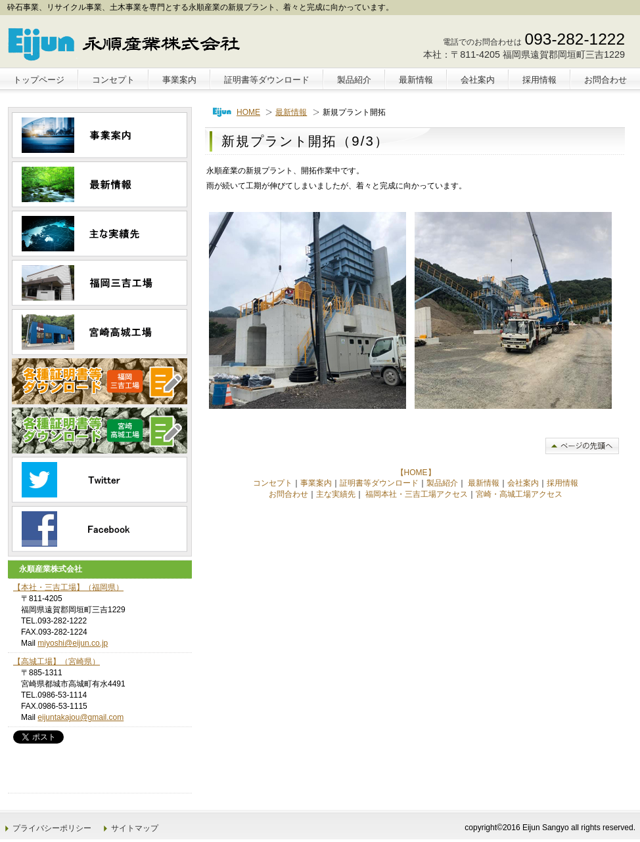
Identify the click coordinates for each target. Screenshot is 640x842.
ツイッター (99, 480)
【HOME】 (416, 472)
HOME (248, 112)
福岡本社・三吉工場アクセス (416, 494)
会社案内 (523, 483)
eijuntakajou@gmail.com (80, 717)
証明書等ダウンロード (379, 483)
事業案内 (316, 483)
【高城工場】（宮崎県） (56, 661)
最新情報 (291, 112)
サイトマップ (134, 828)
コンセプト (272, 483)
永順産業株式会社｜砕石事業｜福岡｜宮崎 (128, 43)
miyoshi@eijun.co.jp (72, 643)
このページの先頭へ (582, 446)
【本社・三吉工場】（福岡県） (68, 587)
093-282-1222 (575, 39)
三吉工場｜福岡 (99, 283)
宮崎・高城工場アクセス (519, 494)
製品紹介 (442, 483)
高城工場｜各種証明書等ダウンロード (99, 430)
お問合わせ (288, 494)
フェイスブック (99, 529)
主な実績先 (335, 494)
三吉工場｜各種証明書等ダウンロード (99, 381)
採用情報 (562, 483)
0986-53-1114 (62, 695)
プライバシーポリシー (51, 828)
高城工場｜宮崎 (99, 332)
